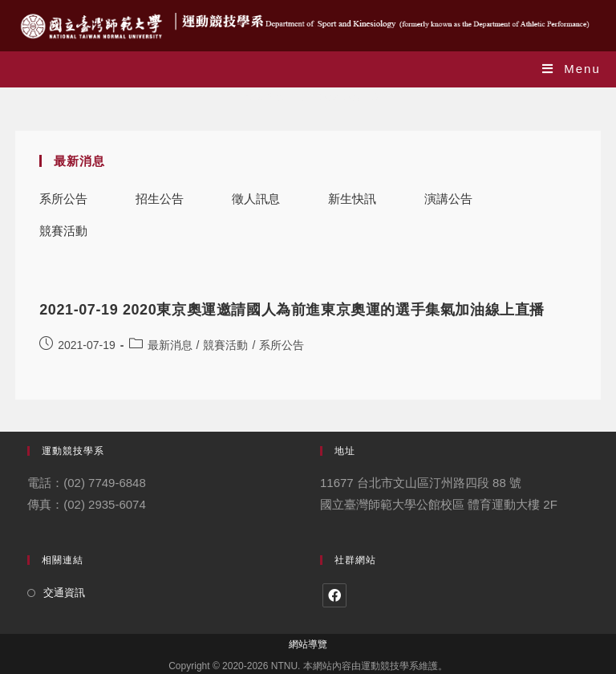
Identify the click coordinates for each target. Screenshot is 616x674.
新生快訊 (352, 198)
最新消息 (170, 345)
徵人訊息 (256, 198)
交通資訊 (64, 593)
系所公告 (63, 198)
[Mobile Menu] (571, 68)
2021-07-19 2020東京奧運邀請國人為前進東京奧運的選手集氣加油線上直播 (292, 310)
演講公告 (448, 198)
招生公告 (160, 198)
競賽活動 (63, 231)
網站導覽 (308, 644)
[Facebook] (334, 595)
